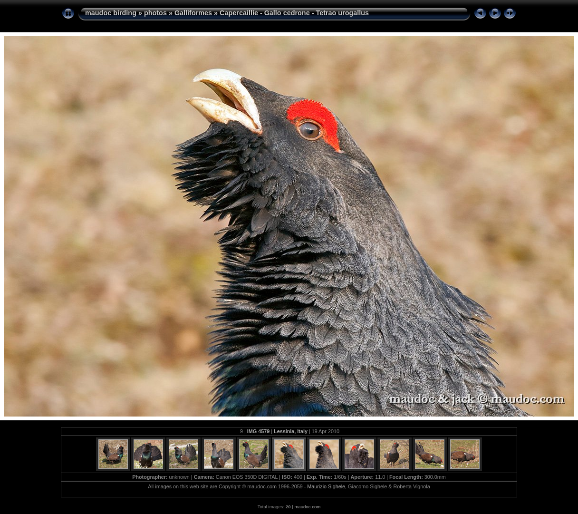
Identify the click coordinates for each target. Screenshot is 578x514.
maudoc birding (110, 13)
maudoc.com (307, 506)
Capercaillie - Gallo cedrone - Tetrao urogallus (294, 13)
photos (155, 13)
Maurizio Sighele (326, 486)
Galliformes (193, 13)
